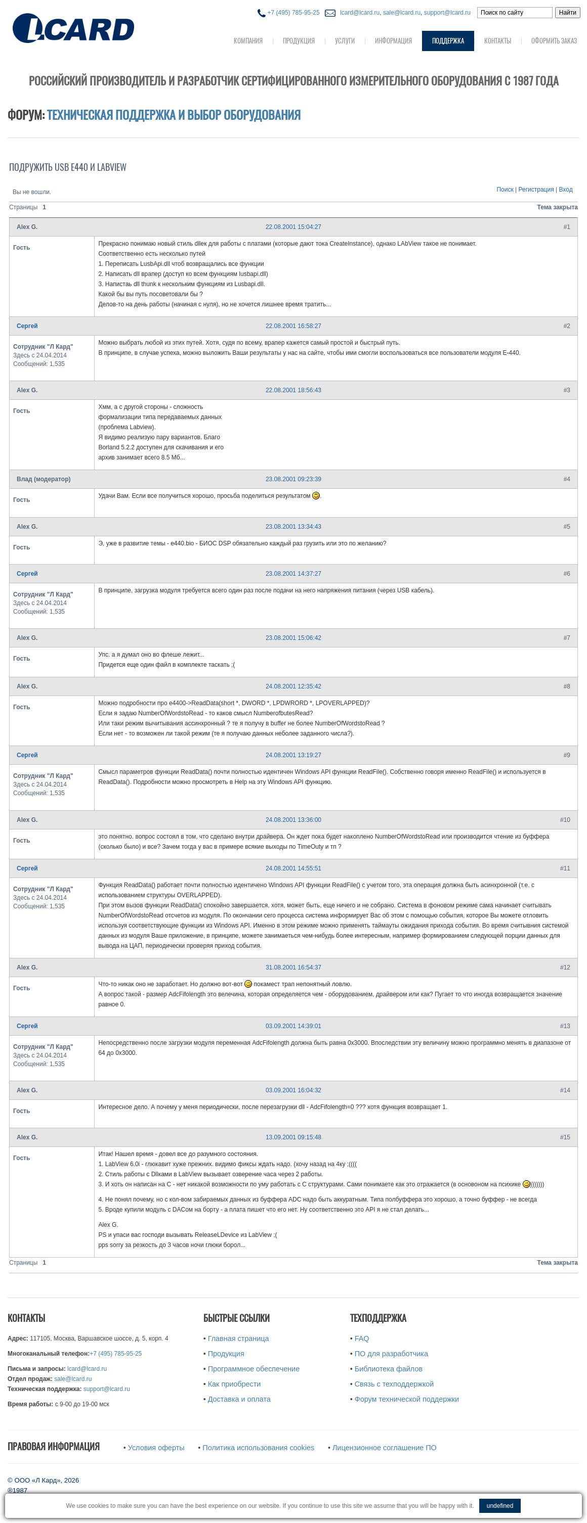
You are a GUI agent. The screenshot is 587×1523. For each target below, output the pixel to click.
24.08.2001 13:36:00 (293, 819)
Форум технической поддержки (407, 1399)
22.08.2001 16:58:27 (293, 326)
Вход (566, 189)
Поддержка (448, 40)
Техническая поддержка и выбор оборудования (174, 115)
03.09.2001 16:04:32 (293, 1090)
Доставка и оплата (239, 1399)
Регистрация (536, 189)
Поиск (504, 189)
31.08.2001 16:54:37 (293, 967)
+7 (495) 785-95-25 (288, 12)
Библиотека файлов (389, 1369)
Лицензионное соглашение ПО (384, 1448)
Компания (248, 40)
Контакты (497, 40)
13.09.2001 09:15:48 (293, 1137)
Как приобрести (234, 1384)
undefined (500, 1505)
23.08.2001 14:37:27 (293, 573)
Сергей (27, 326)
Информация (393, 40)
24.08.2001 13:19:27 (293, 755)
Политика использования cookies (258, 1448)
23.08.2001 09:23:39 (293, 479)
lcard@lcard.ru (358, 12)
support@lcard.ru (447, 12)
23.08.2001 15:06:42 (293, 637)
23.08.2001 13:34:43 (293, 526)
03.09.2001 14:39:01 (293, 1026)
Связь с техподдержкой (394, 1384)
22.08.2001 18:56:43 (293, 390)
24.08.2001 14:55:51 (293, 868)
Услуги (345, 40)
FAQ (362, 1338)
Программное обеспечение (254, 1369)
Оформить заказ (554, 40)
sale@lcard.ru (402, 12)
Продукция (299, 40)
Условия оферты (156, 1448)
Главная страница (238, 1338)
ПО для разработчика (391, 1354)
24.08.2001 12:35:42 (293, 686)
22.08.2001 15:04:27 (293, 226)
